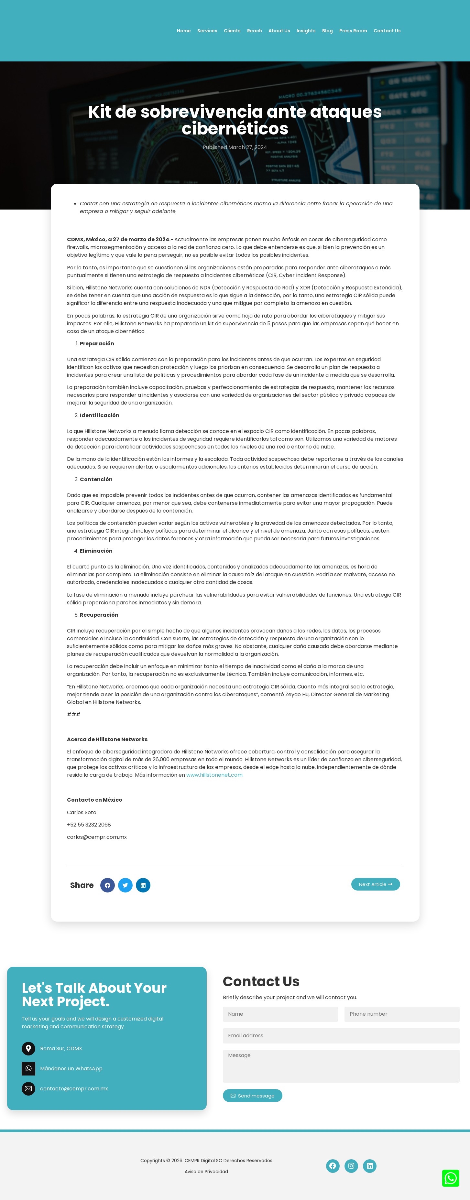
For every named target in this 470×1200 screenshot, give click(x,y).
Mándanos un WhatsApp (71, 1068)
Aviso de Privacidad (206, 1171)
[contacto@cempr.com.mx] (28, 1089)
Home (184, 30)
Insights (306, 30)
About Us (279, 30)
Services (207, 30)
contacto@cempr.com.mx (74, 1088)
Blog (327, 30)
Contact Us (387, 30)
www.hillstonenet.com (214, 775)
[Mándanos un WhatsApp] (28, 1069)
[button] (107, 885)
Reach (254, 30)
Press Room (353, 30)
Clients (232, 30)
